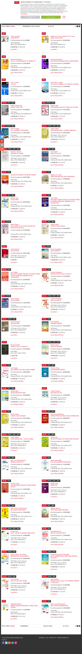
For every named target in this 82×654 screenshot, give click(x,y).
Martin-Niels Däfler (56, 460)
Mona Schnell (15, 508)
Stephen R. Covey (56, 36)
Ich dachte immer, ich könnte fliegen (65, 84)
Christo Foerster (15, 322)
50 (53, 26)
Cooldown (15, 199)
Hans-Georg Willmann (57, 414)
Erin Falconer (15, 579)
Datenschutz (52, 637)
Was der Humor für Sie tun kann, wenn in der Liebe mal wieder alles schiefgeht (25, 275)
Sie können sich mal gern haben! (23, 369)
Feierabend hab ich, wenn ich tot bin (64, 107)
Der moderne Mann (58, 369)
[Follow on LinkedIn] (12, 642)
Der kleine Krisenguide (59, 605)
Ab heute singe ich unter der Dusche (65, 439)
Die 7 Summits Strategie (19, 130)
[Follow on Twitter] (6, 642)
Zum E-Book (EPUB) (17, 118)
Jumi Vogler (54, 152)
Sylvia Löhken (55, 128)
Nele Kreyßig (54, 579)
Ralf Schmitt (23, 508)
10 (48, 26)
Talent (13, 84)
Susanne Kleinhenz (16, 59)
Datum (12, 26)
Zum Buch (54, 142)
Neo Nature (15, 323)
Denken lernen (56, 323)
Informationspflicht (63, 637)
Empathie (54, 485)
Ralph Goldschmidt (16, 105)
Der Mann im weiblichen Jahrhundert (65, 61)
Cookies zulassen (51, 17)
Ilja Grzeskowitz (15, 345)
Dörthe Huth (14, 531)
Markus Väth (54, 105)
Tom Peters (23, 554)
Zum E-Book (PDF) (16, 72)
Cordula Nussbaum (56, 272)
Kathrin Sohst (55, 345)
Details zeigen (64, 17)
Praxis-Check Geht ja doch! (61, 274)
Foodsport (15, 38)
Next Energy (55, 251)
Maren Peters (15, 224)
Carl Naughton (55, 322)
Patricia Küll (54, 437)
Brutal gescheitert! (58, 533)
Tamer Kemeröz (15, 36)
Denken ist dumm (17, 153)
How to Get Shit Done (19, 581)
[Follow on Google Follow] (9, 642)
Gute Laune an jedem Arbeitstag (23, 533)
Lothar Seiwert (15, 249)
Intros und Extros (58, 226)
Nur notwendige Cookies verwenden (30, 17)
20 (50, 26)
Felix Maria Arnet (56, 531)
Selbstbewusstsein (18, 393)
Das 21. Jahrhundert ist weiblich (23, 61)
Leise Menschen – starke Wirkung (63, 130)
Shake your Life (17, 107)
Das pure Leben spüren (59, 510)
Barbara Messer (55, 508)
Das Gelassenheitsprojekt (61, 462)
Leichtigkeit (15, 300)
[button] (2, 133)
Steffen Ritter (14, 391)
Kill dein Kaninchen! (18, 510)
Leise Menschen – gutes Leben (22, 439)
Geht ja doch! (56, 300)
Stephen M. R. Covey (68, 36)
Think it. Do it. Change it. (19, 346)
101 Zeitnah (15, 251)
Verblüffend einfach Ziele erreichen (65, 416)
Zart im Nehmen (56, 346)
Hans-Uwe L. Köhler (57, 82)
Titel (3, 26)
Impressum (42, 637)
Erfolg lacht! (56, 153)
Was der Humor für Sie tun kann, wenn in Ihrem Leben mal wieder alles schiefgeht (65, 201)
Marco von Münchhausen (18, 460)
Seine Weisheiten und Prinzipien (62, 176)
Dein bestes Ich (56, 393)
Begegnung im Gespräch (20, 556)
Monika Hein (54, 483)
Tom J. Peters (15, 82)
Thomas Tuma (55, 368)
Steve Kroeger (15, 128)
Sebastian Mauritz (16, 604)
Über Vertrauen (57, 38)
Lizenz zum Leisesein (18, 416)
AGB (47, 637)
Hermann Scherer (16, 152)
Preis (8, 26)
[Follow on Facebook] (3, 642)
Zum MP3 (13, 49)
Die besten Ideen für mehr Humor (23, 175)
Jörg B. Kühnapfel (63, 554)
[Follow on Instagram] (15, 642)
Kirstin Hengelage (56, 249)
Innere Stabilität (17, 462)
